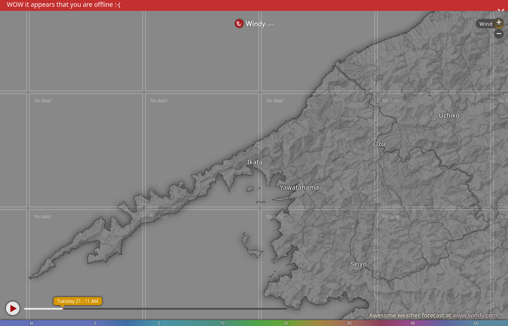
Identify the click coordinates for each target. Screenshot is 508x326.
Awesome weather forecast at (433, 315)
